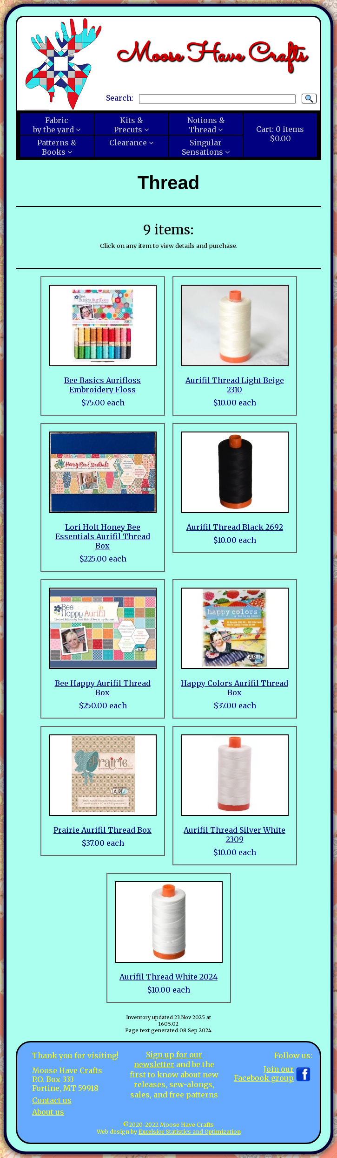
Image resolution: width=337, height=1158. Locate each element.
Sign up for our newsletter (168, 1059)
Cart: (280, 133)
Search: (119, 98)
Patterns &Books (56, 147)
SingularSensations (202, 147)
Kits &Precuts (128, 125)
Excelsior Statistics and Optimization (190, 1131)
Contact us (52, 1100)
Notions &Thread (206, 125)
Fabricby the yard (53, 125)
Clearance (128, 142)
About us (48, 1112)
